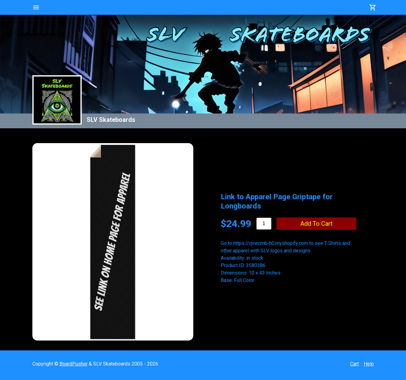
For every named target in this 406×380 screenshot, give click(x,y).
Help (369, 364)
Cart (354, 364)
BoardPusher (73, 364)
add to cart (316, 223)
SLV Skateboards (111, 119)
